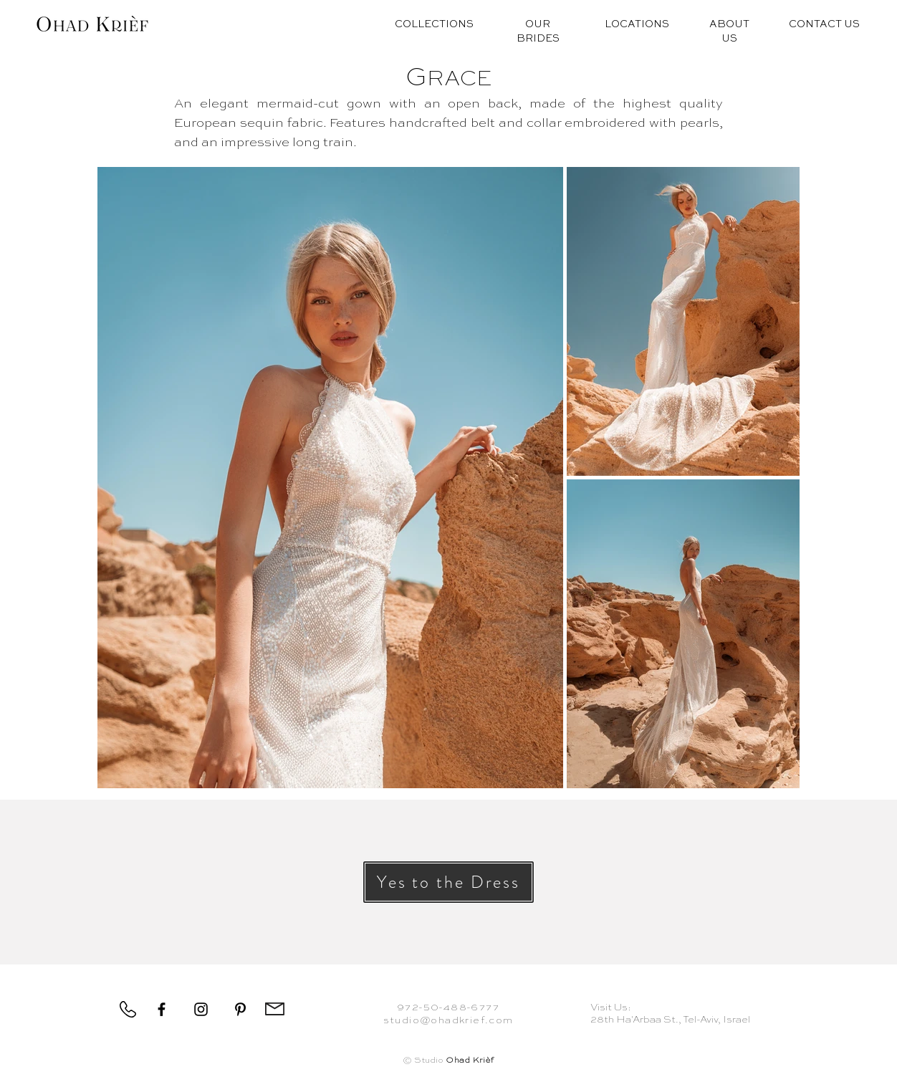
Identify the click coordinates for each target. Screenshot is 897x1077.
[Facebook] (162, 1009)
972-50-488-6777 (448, 1007)
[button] (448, 882)
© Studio (448, 1060)
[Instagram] (201, 1009)
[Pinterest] (240, 1009)
